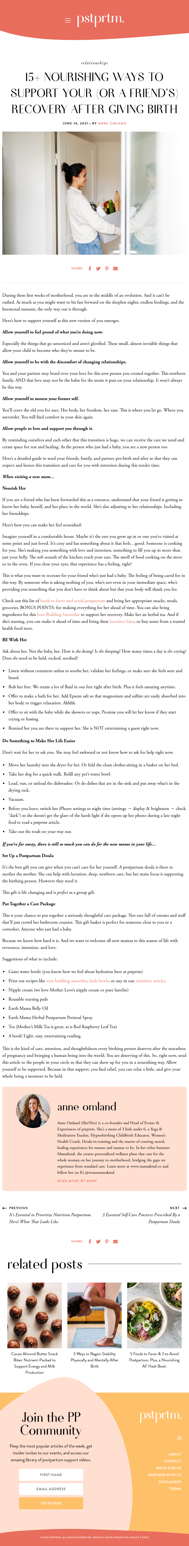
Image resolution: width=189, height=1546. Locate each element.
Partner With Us (164, 1475)
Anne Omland (112, 123)
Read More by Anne (77, 1181)
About (175, 1454)
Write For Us (168, 1468)
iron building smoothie (66, 981)
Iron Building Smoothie (58, 615)
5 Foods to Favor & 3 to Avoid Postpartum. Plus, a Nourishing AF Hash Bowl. (154, 1360)
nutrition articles (150, 981)
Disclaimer (170, 1481)
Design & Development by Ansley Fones (121, 1537)
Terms (175, 1488)
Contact (172, 1461)
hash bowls (99, 981)
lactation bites (122, 621)
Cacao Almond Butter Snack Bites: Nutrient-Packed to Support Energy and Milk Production (34, 1363)
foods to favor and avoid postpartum (72, 601)
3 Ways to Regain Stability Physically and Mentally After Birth (94, 1360)
